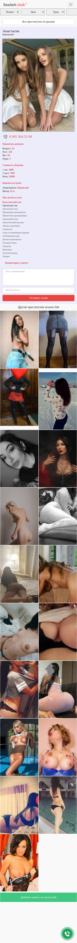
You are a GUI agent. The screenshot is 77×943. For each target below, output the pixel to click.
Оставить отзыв (38, 297)
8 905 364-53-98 (20, 136)
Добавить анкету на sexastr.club (38, 897)
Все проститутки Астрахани (38, 21)
